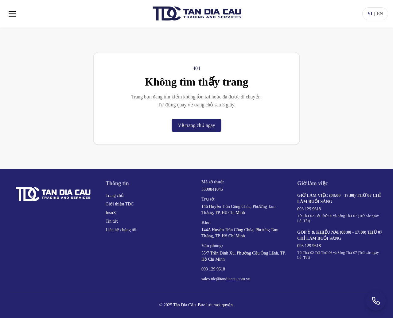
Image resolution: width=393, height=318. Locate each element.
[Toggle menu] (12, 13)
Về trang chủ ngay (196, 125)
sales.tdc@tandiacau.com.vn (225, 279)
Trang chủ (115, 195)
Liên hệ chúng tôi (121, 230)
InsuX (111, 212)
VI (370, 13)
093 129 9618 (213, 269)
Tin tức (112, 221)
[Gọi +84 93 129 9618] (376, 301)
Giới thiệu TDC (120, 204)
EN (380, 13)
